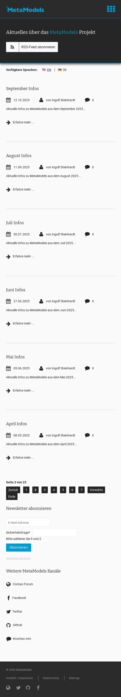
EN (49, 70)
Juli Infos (15, 222)
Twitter (17, 611)
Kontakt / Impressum (19, 678)
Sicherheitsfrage (18, 532)
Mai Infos (15, 356)
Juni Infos (15, 289)
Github (17, 625)
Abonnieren (18, 547)
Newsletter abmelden (18, 558)
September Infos (22, 88)
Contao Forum (23, 584)
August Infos (18, 155)
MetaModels (25, 9)
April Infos (16, 423)
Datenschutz (51, 678)
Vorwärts (96, 490)
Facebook (19, 598)
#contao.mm (22, 638)
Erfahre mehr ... (20, 122)
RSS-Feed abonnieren (38, 47)
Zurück (13, 490)
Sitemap (74, 678)
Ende (11, 496)
